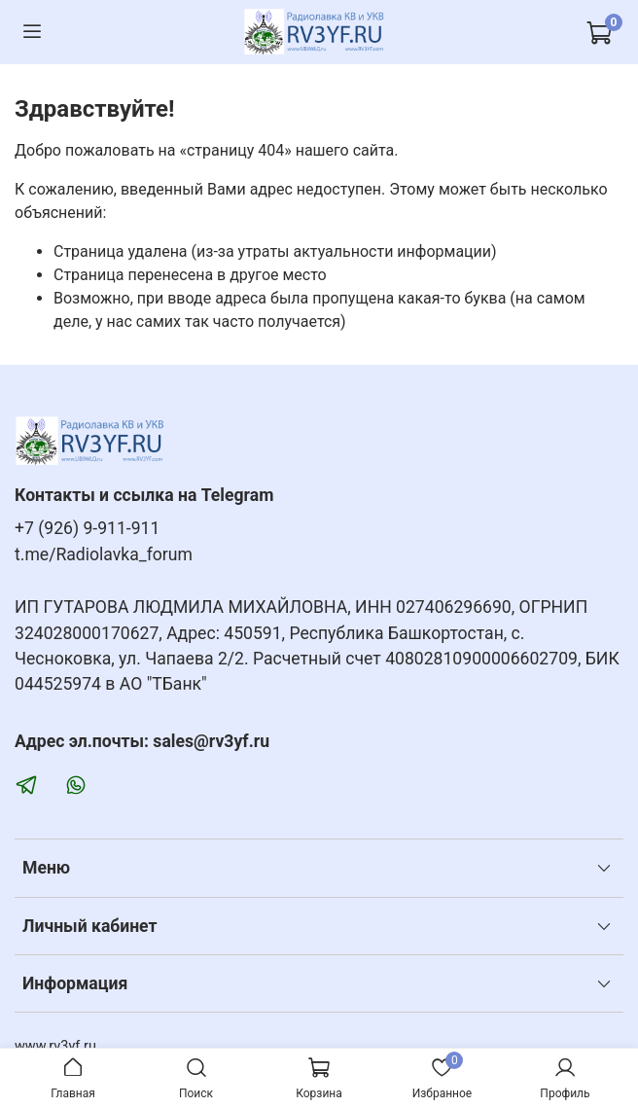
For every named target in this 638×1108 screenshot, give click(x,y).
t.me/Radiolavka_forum (104, 554)
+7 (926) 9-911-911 (87, 528)
